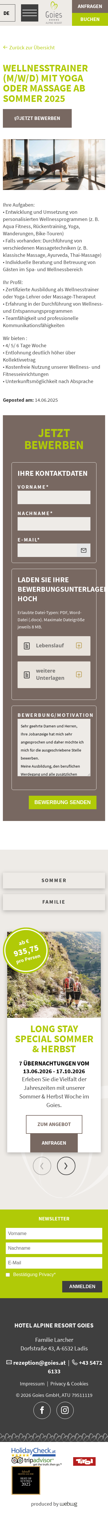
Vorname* (33, 487)
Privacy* (47, 1274)
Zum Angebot (54, 1124)
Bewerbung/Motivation (56, 715)
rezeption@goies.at (39, 1362)
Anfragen (90, 6)
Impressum (32, 1384)
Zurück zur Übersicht (29, 47)
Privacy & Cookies (69, 1384)
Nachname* (35, 513)
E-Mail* (29, 540)
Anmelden (82, 1286)
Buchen (90, 19)
